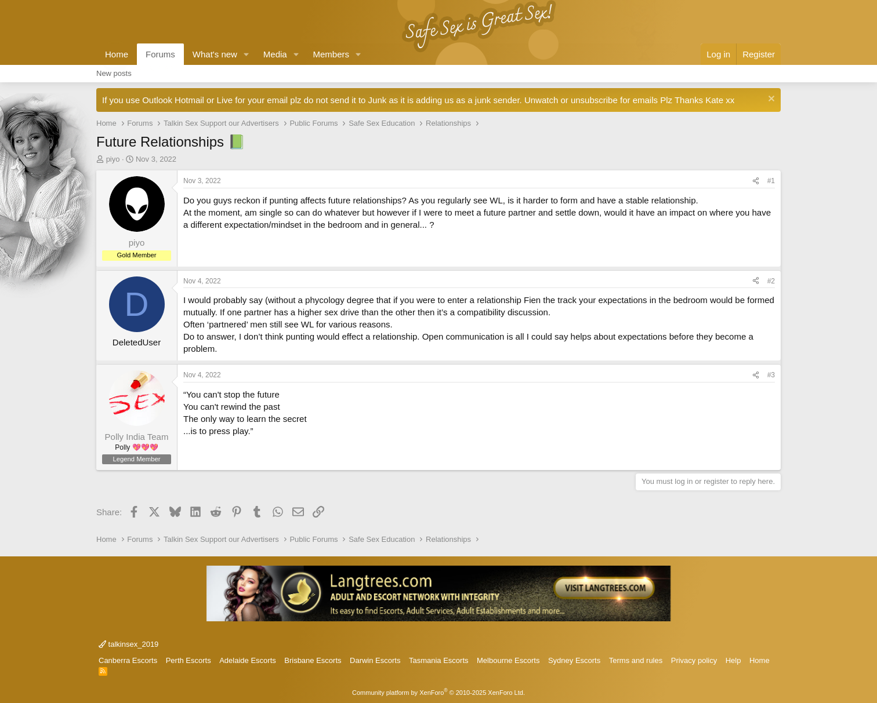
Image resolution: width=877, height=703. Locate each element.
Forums (160, 54)
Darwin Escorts (375, 660)
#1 (771, 181)
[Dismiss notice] (770, 100)
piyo (113, 159)
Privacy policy (694, 660)
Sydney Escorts (574, 660)
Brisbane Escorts (312, 660)
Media (275, 54)
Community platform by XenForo (438, 692)
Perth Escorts (188, 660)
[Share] (755, 181)
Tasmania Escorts (439, 660)
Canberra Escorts (128, 660)
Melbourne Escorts (508, 660)
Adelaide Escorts (247, 660)
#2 (771, 281)
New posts (114, 73)
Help (733, 660)
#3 (771, 375)
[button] (246, 54)
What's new (215, 54)
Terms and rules (635, 660)
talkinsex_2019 (128, 644)
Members (331, 54)
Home (116, 54)
